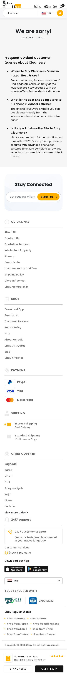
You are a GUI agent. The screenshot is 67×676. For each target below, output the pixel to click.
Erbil (7, 482)
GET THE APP (49, 669)
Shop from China (43, 629)
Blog (7, 352)
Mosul (8, 476)
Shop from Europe (44, 634)
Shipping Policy (14, 274)
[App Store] (15, 570)
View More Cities (16, 512)
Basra (8, 470)
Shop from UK (38, 618)
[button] (38, 6)
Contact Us (11, 238)
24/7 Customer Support (30, 531)
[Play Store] (37, 570)
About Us (10, 232)
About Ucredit (13, 339)
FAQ (7, 333)
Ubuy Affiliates (13, 358)
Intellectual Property (17, 250)
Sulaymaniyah (13, 488)
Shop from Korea (17, 629)
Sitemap (9, 256)
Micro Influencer (15, 280)
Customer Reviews (16, 321)
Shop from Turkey (17, 634)
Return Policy (12, 327)
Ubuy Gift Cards (14, 345)
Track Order (12, 262)
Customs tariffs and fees (20, 268)
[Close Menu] (4, 7)
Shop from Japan (17, 623)
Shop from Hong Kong (46, 623)
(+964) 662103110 (20, 553)
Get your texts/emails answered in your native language (36, 539)
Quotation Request (16, 244)
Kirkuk (8, 500)
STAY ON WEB (17, 669)
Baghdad (10, 464)
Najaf (7, 494)
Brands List (11, 315)
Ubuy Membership (16, 287)
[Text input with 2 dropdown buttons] (21, 13)
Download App (14, 309)
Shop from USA (16, 618)
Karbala (9, 506)
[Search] (60, 13)
